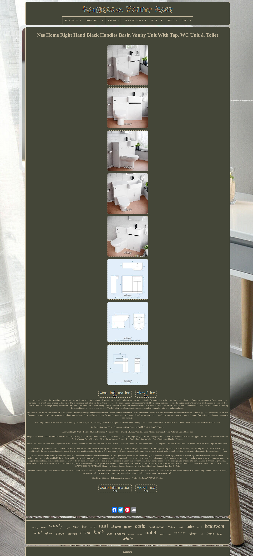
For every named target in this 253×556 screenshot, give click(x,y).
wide (109, 533)
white (128, 538)
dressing (34, 527)
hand (219, 534)
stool (199, 527)
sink (85, 533)
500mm (60, 533)
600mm (131, 534)
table (76, 527)
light (68, 527)
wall (37, 532)
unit (103, 526)
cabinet (180, 533)
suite (190, 527)
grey (128, 526)
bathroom (214, 526)
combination (157, 527)
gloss (48, 533)
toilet (150, 532)
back (99, 532)
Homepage (127, 551)
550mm (171, 527)
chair (43, 527)
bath (181, 527)
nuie (201, 534)
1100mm (72, 533)
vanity (56, 525)
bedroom (120, 533)
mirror (193, 533)
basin (140, 526)
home (210, 533)
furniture (89, 526)
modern (139, 534)
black (162, 534)
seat (169, 534)
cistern (116, 527)
